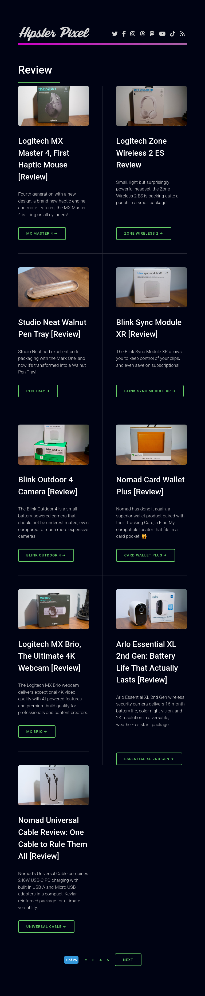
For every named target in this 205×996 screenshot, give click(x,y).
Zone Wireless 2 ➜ (143, 233)
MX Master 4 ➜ (42, 233)
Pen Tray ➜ (38, 391)
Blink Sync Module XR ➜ (150, 391)
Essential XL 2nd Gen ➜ (149, 759)
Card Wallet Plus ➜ (145, 555)
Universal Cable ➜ (46, 926)
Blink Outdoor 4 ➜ (46, 555)
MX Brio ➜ (37, 731)
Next (128, 959)
